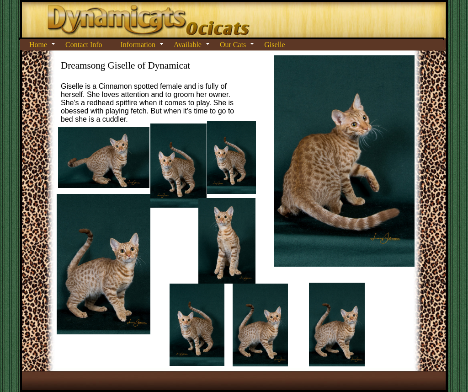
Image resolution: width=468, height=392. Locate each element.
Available (188, 44)
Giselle (274, 44)
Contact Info (83, 44)
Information (138, 44)
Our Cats (233, 44)
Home (38, 44)
